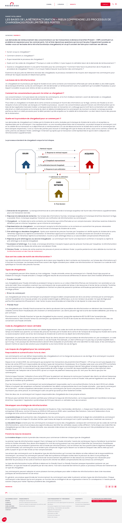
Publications (9, 506)
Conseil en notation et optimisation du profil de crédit (32, 504)
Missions (8, 504)
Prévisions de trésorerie (54, 515)
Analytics (77, 500)
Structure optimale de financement (28, 502)
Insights (73, 4)
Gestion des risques (52, 517)
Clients (8, 502)
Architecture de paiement (82, 502)
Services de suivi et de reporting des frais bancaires (61, 502)
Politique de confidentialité (103, 521)
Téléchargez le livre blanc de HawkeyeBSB (104, 501)
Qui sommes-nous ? (11, 498)
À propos (61, 4)
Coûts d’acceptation (80, 506)
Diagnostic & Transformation (54, 509)
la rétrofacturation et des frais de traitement (24, 251)
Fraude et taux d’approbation (82, 504)
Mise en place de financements (27, 506)
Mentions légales (90, 521)
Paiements (17, 35)
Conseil (48, 4)
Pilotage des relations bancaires (27, 500)
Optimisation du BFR (53, 513)
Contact (105, 4)
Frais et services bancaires (54, 500)
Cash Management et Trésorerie (58, 498)
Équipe (7, 500)
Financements (24, 498)
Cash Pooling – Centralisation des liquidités (58, 508)
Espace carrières (11, 508)
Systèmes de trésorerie (53, 511)
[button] (4, 519)
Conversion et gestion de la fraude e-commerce (59, 506)
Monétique (50, 504)
